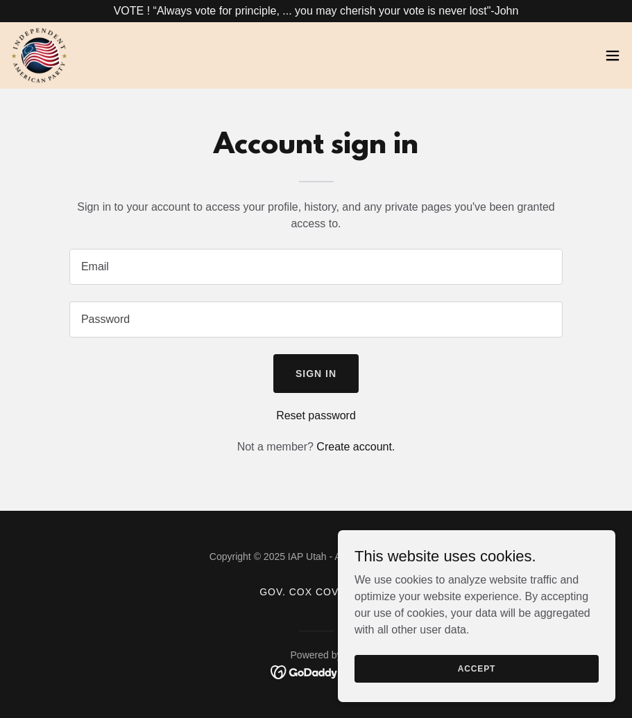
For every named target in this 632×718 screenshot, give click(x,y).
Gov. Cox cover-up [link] (316, 591)
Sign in (316, 373)
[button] (612, 55)
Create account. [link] (355, 447)
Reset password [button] (316, 415)
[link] (39, 55)
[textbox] (316, 267)
